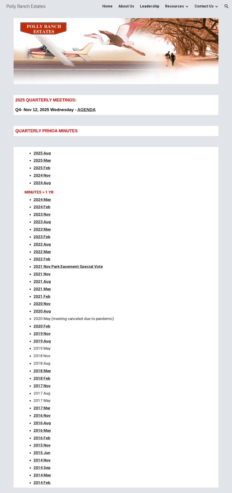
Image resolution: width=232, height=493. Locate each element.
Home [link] (107, 6)
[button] (226, 6)
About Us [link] (126, 6)
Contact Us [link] (204, 6)
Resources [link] (174, 6)
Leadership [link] (149, 6)
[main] (116, 105)
